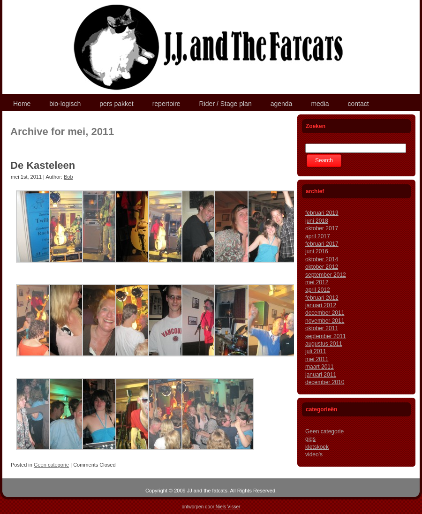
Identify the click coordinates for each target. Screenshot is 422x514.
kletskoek (317, 447)
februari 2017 (322, 244)
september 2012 (325, 275)
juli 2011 (315, 351)
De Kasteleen (42, 165)
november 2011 (324, 320)
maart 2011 (319, 366)
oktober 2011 (321, 328)
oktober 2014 (321, 259)
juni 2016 (316, 251)
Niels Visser (227, 506)
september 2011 (325, 336)
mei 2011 (316, 359)
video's (314, 454)
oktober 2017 (321, 228)
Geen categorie (51, 465)
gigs (310, 439)
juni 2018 (316, 221)
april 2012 (317, 290)
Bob (68, 177)
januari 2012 (320, 305)
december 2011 (324, 313)
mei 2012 (316, 282)
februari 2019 (322, 213)
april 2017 (317, 236)
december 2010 (324, 382)
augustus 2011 (323, 343)
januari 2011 (320, 374)
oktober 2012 (321, 267)
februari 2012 (322, 298)
